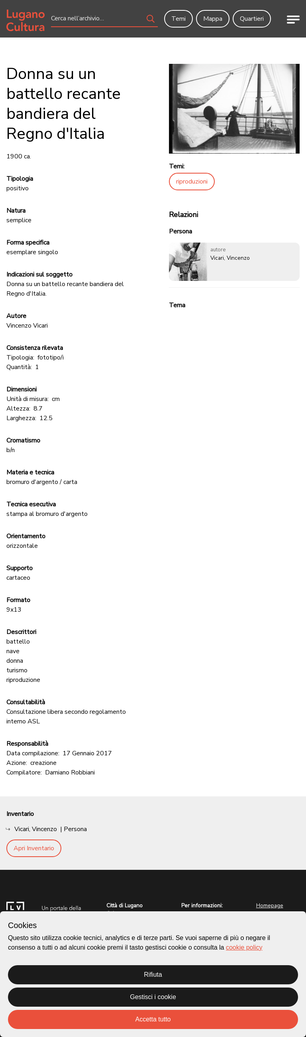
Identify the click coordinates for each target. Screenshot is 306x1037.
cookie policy (244, 947)
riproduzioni (192, 181)
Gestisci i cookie (153, 997)
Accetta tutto (153, 1019)
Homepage (269, 905)
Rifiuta (153, 974)
